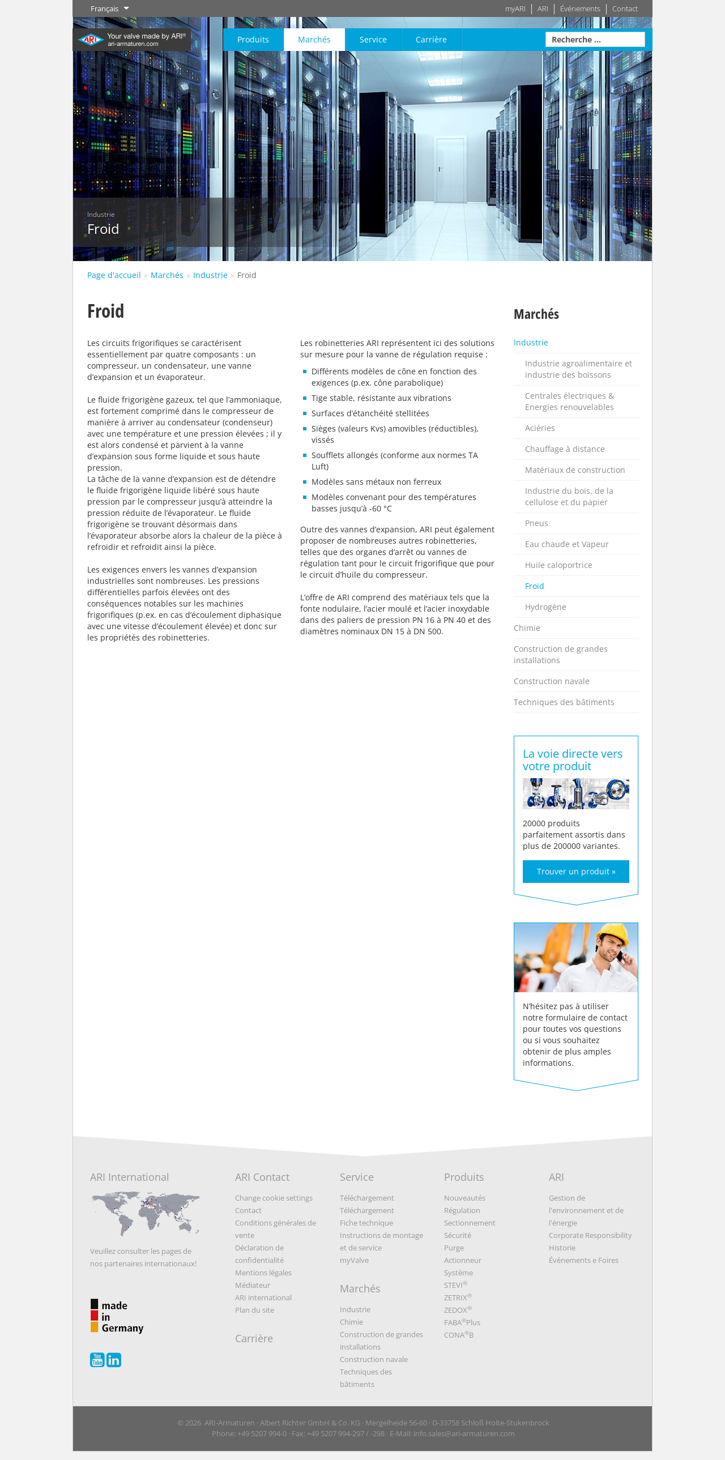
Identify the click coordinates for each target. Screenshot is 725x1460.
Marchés (314, 39)
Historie (562, 1248)
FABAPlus (462, 1322)
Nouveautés (464, 1198)
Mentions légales (263, 1272)
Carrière (431, 39)
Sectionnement (470, 1223)
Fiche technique (366, 1223)
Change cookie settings (274, 1198)
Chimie (527, 627)
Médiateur (252, 1285)
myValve (354, 1260)
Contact (625, 9)
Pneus (536, 523)
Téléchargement (367, 1198)
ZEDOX (458, 1310)
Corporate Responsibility (590, 1235)
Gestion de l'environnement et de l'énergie (586, 1210)
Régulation (462, 1210)
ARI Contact (262, 1177)
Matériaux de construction (575, 469)
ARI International (145, 1208)
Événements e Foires (584, 1260)
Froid (247, 275)
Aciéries (540, 427)
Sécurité (457, 1235)
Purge (454, 1248)
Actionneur (462, 1260)
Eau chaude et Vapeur (567, 544)
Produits (253, 39)
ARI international (263, 1297)
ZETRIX (458, 1297)
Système (458, 1272)
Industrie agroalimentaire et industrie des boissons (578, 369)
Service (373, 39)
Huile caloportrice (558, 565)
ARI (543, 9)
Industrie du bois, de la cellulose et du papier (569, 496)
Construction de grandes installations (561, 654)
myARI (515, 9)
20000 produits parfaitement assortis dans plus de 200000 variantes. (576, 814)
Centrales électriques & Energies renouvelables (569, 401)
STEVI (455, 1285)
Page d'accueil (114, 275)
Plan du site (254, 1310)
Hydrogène (545, 606)
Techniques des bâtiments (564, 702)
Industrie (210, 275)
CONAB (459, 1335)
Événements (580, 9)
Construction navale (552, 681)
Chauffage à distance (565, 448)
